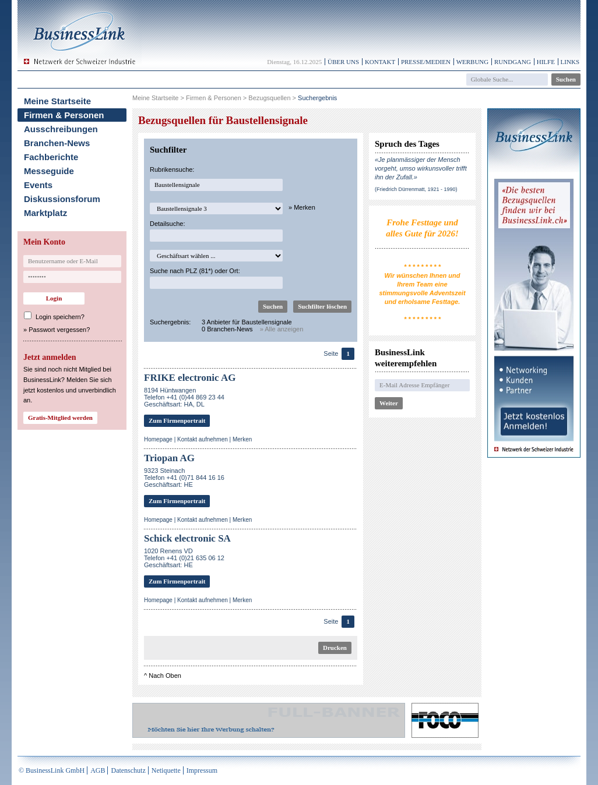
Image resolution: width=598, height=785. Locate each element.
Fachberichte (51, 157)
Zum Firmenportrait (177, 420)
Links (570, 61)
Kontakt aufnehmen (202, 439)
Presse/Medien (426, 61)
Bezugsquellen (269, 97)
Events (38, 185)
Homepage (158, 439)
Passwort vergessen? (59, 329)
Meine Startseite (57, 101)
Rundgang (512, 61)
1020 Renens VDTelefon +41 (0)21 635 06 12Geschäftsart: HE (184, 557)
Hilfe (546, 61)
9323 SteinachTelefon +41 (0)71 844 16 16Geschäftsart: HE (184, 477)
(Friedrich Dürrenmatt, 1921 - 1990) (416, 189)
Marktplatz (45, 213)
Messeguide (49, 171)
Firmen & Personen (64, 115)
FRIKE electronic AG (189, 377)
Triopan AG (169, 458)
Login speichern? (60, 316)
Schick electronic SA (187, 538)
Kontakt (380, 61)
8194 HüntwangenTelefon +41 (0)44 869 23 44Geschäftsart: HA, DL (184, 397)
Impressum (202, 770)
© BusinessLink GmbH (52, 770)
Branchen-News (57, 143)
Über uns (343, 61)
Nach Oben (165, 675)
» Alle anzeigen (282, 329)
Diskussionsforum (62, 199)
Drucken (335, 647)
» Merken (302, 207)
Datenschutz (128, 770)
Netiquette (166, 770)
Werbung (472, 61)
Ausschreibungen (61, 129)
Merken (242, 439)
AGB (97, 770)
